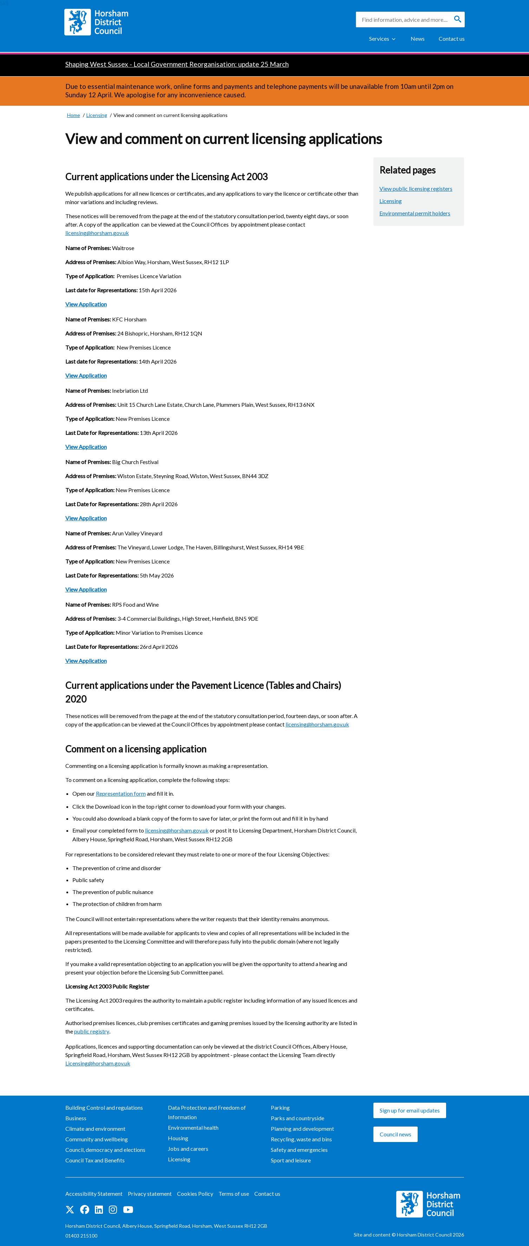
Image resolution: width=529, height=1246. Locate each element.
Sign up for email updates (410, 1110)
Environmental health (193, 1127)
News (418, 38)
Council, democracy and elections (105, 1149)
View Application (86, 304)
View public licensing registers (415, 188)
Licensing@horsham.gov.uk (97, 1063)
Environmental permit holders (414, 213)
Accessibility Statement (94, 1193)
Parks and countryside (297, 1118)
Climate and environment (95, 1128)
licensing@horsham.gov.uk (97, 232)
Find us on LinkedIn (99, 1209)
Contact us (452, 38)
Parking (280, 1107)
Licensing (390, 200)
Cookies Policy (195, 1193)
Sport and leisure (291, 1160)
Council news (395, 1134)
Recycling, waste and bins (301, 1139)
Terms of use (233, 1193)
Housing (178, 1138)
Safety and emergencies (299, 1149)
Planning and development (302, 1128)
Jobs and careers (188, 1148)
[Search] (458, 19)
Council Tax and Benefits (95, 1160)
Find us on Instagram (113, 1209)
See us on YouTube (128, 1209)
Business (75, 1118)
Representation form (121, 793)
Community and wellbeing (96, 1139)
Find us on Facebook (84, 1209)
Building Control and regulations (104, 1107)
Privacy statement (150, 1193)
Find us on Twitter (69, 1209)
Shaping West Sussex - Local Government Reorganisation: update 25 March (177, 64)
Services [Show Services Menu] (379, 38)
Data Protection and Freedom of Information (207, 1112)
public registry (91, 1031)
